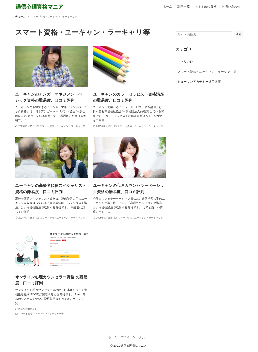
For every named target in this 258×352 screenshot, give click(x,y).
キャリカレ (185, 61)
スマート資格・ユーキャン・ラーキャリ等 (207, 71)
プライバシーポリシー (135, 337)
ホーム (112, 337)
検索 (238, 34)
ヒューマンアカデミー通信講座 (199, 81)
